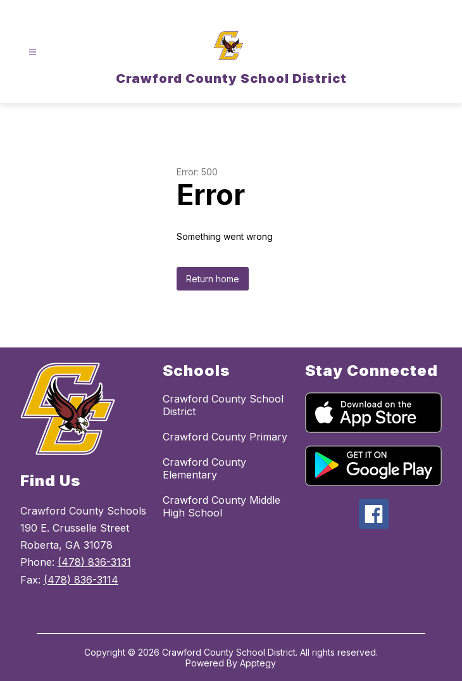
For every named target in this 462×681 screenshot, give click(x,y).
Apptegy (258, 663)
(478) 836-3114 (81, 579)
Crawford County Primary (225, 436)
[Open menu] (32, 52)
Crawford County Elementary (204, 468)
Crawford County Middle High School (221, 506)
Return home (212, 278)
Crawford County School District (223, 405)
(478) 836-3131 (94, 562)
